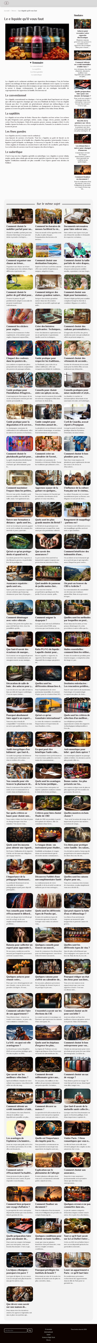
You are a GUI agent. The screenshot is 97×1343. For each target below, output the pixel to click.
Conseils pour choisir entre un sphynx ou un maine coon (46, 393)
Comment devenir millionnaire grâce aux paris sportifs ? (46, 1077)
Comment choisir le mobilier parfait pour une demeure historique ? (19, 229)
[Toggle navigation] (6, 3)
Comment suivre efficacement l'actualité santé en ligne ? (18, 1173)
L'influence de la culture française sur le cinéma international (76, 491)
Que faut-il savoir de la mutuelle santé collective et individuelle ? (76, 1109)
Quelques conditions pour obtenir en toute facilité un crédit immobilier (48, 1239)
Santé (48, 1335)
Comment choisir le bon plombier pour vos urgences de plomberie (76, 456)
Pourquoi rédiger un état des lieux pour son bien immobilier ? (76, 979)
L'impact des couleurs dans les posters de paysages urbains (17, 361)
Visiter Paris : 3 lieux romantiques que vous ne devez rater (76, 1141)
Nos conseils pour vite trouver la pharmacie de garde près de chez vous (18, 784)
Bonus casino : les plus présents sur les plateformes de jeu (75, 784)
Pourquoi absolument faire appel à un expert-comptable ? (18, 718)
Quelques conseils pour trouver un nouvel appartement (47, 948)
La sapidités (36, 69)
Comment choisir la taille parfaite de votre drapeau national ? (77, 263)
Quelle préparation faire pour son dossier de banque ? (82, 93)
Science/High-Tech (48, 1337)
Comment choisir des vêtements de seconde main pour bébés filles (75, 361)
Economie (48, 1329)
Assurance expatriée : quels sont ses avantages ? (17, 586)
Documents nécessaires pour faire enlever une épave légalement (76, 229)
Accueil (6, 11)
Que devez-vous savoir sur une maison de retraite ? (17, 1307)
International (48, 1332)
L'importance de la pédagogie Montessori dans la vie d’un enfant (17, 879)
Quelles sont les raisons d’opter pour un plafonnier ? (76, 879)
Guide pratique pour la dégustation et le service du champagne (18, 425)
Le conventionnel (36, 66)
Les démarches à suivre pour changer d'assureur (82, 148)
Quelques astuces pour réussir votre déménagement (18, 979)
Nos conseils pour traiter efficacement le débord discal (19, 913)
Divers (14, 11)
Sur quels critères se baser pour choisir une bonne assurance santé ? (18, 816)
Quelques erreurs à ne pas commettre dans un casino (77, 1207)
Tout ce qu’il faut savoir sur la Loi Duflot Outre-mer (76, 1239)
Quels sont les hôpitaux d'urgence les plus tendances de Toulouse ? (47, 1045)
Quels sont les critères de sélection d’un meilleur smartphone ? (77, 718)
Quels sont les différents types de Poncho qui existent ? (47, 913)
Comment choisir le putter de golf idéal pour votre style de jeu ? (18, 295)
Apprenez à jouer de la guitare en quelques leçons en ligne (46, 491)
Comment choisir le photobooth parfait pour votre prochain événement (19, 456)
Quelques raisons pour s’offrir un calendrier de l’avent (47, 979)
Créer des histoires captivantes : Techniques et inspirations (47, 329)
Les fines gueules (36, 72)
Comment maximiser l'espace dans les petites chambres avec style (18, 491)
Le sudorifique (36, 75)
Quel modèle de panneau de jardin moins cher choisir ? (47, 586)
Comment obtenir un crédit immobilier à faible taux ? (82, 64)
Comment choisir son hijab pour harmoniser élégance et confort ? (75, 295)
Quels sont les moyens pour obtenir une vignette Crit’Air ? (19, 848)
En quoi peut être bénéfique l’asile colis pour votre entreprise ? (47, 752)
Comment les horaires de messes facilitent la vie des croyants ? (47, 229)
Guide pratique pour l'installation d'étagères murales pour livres (18, 393)
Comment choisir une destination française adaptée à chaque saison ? (48, 263)
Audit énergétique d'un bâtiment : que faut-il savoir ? (18, 752)
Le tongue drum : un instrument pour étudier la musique (47, 848)
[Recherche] (15, 1330)
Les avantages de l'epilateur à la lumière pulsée (17, 1141)
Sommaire (37, 62)
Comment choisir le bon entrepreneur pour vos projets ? (76, 1045)
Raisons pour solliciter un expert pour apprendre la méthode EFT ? (19, 948)
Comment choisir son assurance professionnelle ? (75, 1173)
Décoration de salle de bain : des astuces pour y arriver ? (18, 686)
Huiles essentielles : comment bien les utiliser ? (77, 652)
